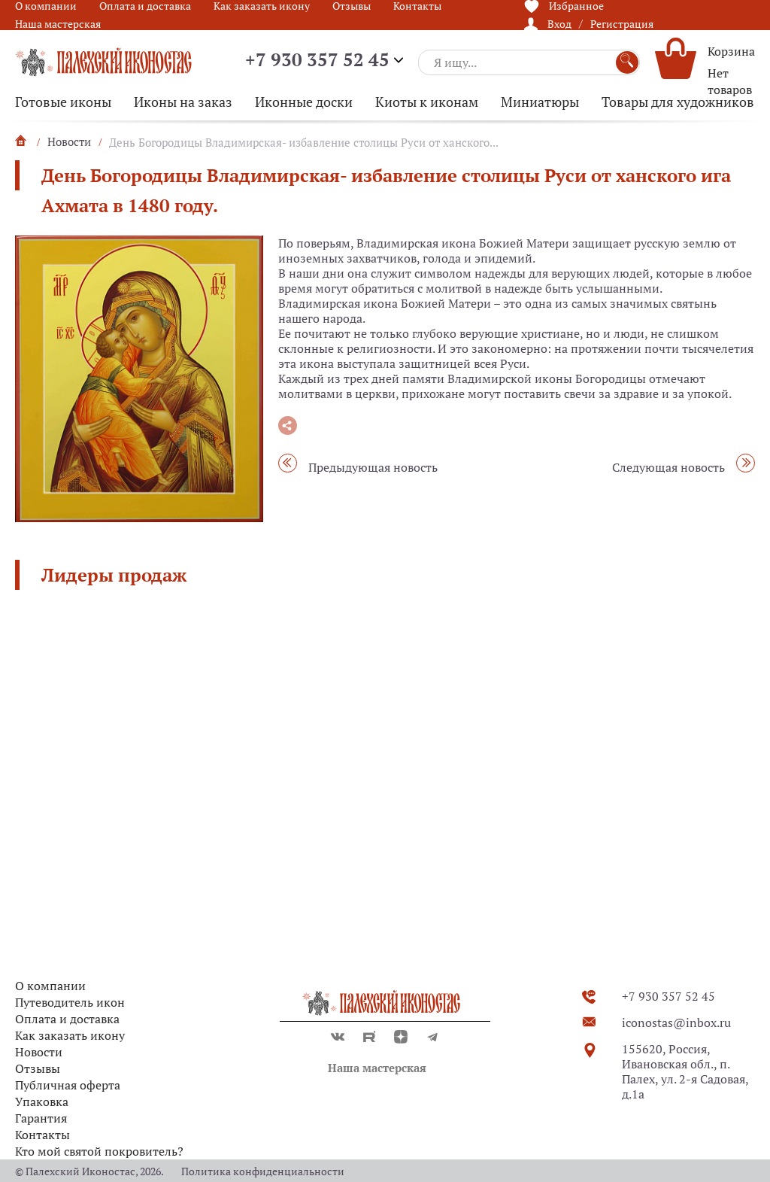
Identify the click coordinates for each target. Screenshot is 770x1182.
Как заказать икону (70, 1035)
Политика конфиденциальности (262, 1171)
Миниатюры (540, 102)
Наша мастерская (58, 24)
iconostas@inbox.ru (676, 1022)
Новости (38, 1052)
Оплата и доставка (67, 1018)
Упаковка (41, 1101)
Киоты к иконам (426, 102)
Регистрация (621, 24)
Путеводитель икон (70, 1002)
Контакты (42, 1134)
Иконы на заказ (183, 102)
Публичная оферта (67, 1085)
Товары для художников (678, 102)
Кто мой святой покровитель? (99, 1151)
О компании (50, 985)
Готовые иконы (63, 102)
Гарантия (41, 1118)
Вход (559, 24)
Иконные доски (304, 102)
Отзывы (37, 1068)
